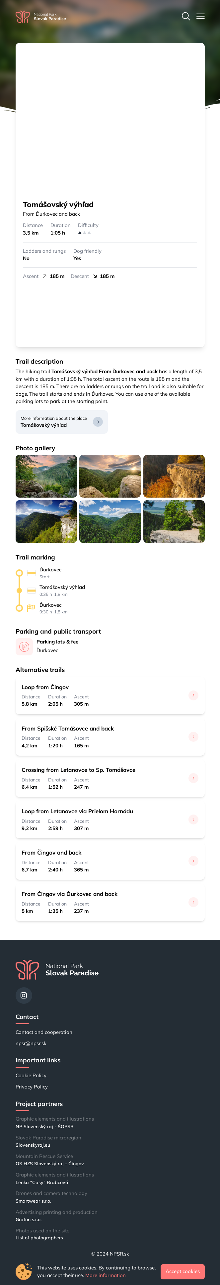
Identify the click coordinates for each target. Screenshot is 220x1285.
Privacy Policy (32, 1087)
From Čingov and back (51, 852)
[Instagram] (24, 995)
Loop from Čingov (45, 687)
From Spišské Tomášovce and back (68, 728)
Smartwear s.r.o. (33, 1201)
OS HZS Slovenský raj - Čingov (50, 1164)
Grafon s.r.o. (28, 1219)
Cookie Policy (31, 1075)
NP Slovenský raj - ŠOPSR (45, 1127)
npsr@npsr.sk (31, 1043)
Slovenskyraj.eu (33, 1145)
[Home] (41, 17)
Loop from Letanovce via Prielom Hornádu (77, 811)
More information (105, 1275)
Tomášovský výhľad (44, 425)
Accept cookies (183, 1271)
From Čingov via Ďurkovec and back (69, 893)
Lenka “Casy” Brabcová (42, 1182)
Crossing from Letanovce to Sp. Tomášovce (78, 769)
